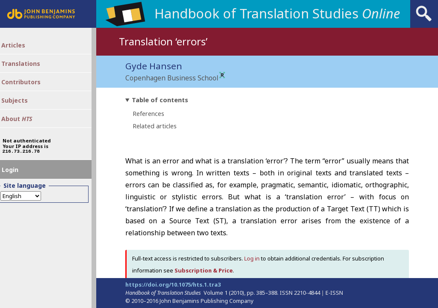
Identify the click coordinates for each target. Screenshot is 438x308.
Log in (252, 259)
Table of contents (160, 100)
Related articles (155, 126)
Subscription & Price (204, 271)
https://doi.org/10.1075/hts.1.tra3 (173, 284)
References (148, 114)
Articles (20, 47)
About (24, 131)
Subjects (21, 110)
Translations (28, 68)
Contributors (29, 89)
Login (16, 189)
